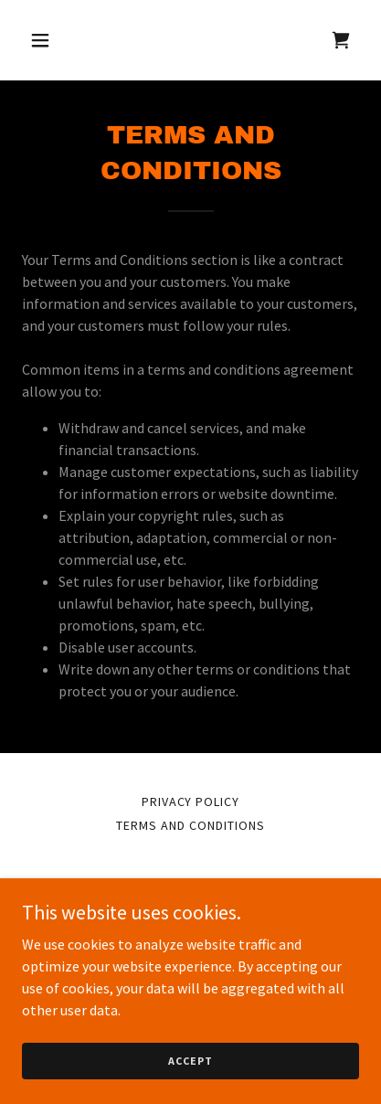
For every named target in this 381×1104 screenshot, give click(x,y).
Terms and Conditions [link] (190, 825)
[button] (47, 40)
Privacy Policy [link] (191, 801)
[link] (341, 40)
